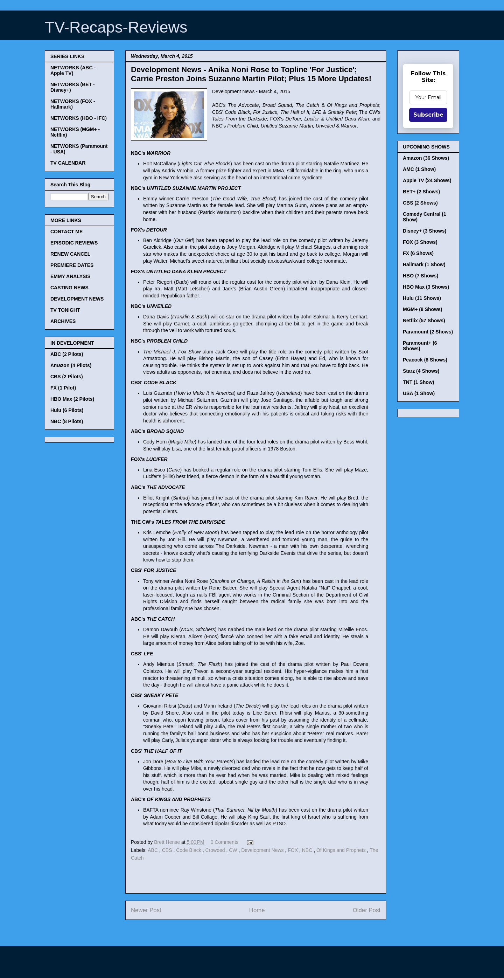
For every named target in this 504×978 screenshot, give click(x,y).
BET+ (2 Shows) (421, 191)
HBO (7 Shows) (420, 275)
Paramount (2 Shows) (428, 332)
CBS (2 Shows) (420, 203)
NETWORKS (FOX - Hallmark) (72, 104)
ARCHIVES (63, 321)
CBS (168, 850)
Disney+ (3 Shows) (424, 231)
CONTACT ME (66, 231)
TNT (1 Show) (418, 382)
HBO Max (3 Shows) (426, 287)
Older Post (366, 910)
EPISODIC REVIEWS (74, 243)
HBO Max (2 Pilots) (72, 399)
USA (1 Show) (419, 393)
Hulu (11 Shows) (422, 298)
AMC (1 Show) (419, 169)
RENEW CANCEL (70, 254)
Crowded (215, 850)
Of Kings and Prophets (341, 850)
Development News (263, 850)
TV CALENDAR (67, 163)
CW (233, 850)
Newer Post (146, 910)
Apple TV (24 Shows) (427, 180)
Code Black (189, 850)
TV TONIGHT (65, 310)
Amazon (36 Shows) (426, 158)
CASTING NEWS (69, 287)
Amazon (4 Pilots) (70, 365)
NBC (308, 850)
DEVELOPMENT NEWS (77, 299)
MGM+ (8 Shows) (422, 309)
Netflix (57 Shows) (424, 320)
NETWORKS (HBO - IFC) (78, 118)
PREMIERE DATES (71, 265)
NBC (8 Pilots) (66, 421)
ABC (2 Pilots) (66, 354)
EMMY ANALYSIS (70, 276)
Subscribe (428, 114)
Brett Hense (167, 842)
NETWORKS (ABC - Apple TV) (73, 70)
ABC (153, 850)
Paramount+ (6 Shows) (420, 345)
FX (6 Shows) (418, 253)
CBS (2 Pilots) (66, 376)
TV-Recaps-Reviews (116, 27)
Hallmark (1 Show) (424, 264)
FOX (293, 850)
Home (257, 910)
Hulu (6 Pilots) (66, 410)
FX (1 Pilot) (63, 388)
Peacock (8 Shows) (425, 360)
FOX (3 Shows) (420, 242)
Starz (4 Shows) (421, 371)
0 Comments (224, 842)
